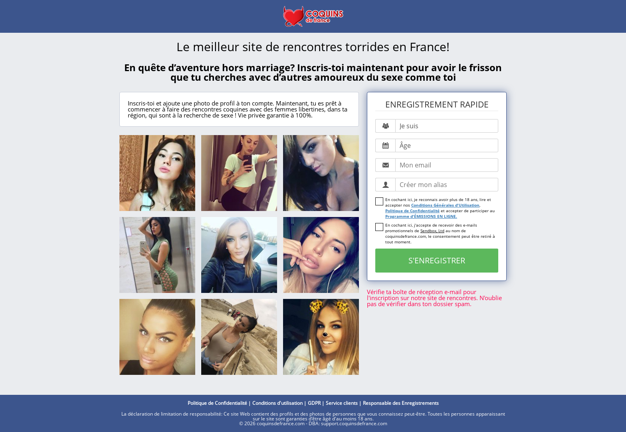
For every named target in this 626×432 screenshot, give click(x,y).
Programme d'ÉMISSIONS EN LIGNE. (421, 216)
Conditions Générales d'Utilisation (445, 205)
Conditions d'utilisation (277, 403)
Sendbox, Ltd (432, 230)
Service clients (342, 403)
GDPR (314, 403)
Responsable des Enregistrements (401, 403)
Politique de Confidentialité (412, 210)
